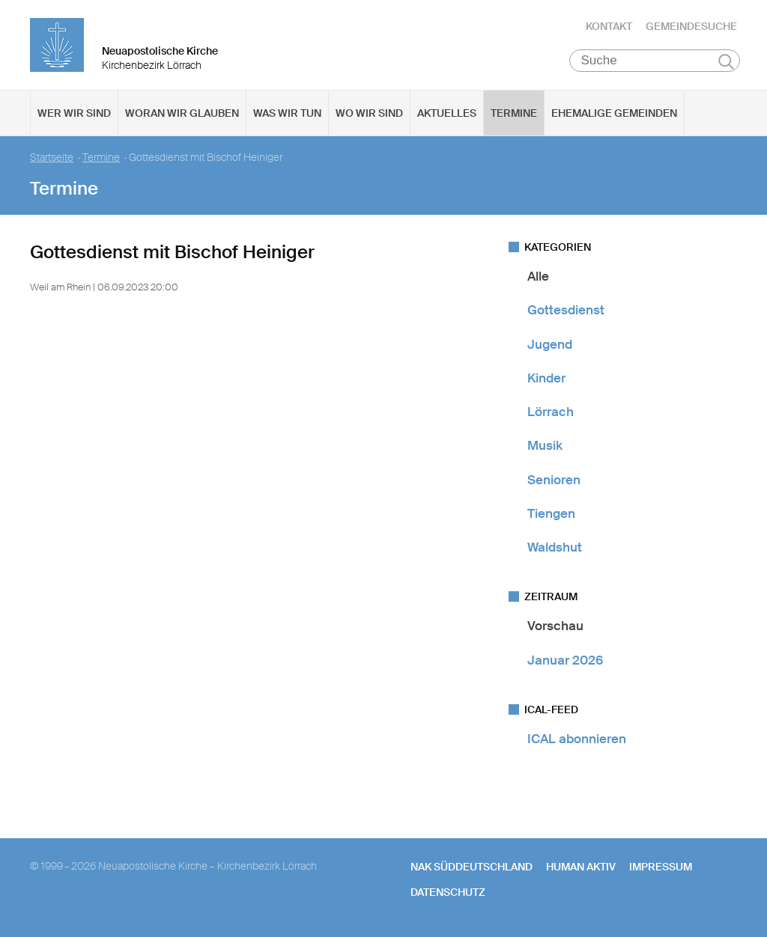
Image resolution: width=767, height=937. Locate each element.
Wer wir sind (74, 113)
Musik (545, 445)
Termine (514, 113)
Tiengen (551, 513)
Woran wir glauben (182, 113)
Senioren (553, 479)
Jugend (549, 344)
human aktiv (581, 866)
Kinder (546, 378)
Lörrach (550, 411)
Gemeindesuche (691, 26)
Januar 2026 (565, 660)
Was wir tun (287, 113)
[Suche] (655, 60)
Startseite (51, 157)
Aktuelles (446, 113)
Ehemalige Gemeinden (614, 113)
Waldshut (554, 547)
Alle (538, 276)
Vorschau (555, 625)
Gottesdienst (565, 310)
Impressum (660, 866)
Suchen (726, 61)
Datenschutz (447, 892)
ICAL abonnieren (576, 738)
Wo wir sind (369, 113)
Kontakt (609, 26)
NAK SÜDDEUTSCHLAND (471, 866)
